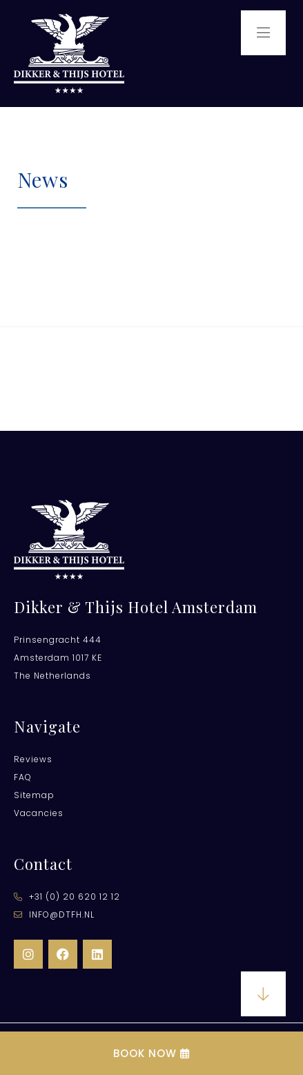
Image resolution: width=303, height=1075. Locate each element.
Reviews (33, 759)
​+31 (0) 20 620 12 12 (67, 896)
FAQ (23, 777)
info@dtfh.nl (54, 914)
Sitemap (34, 795)
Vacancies (38, 813)
